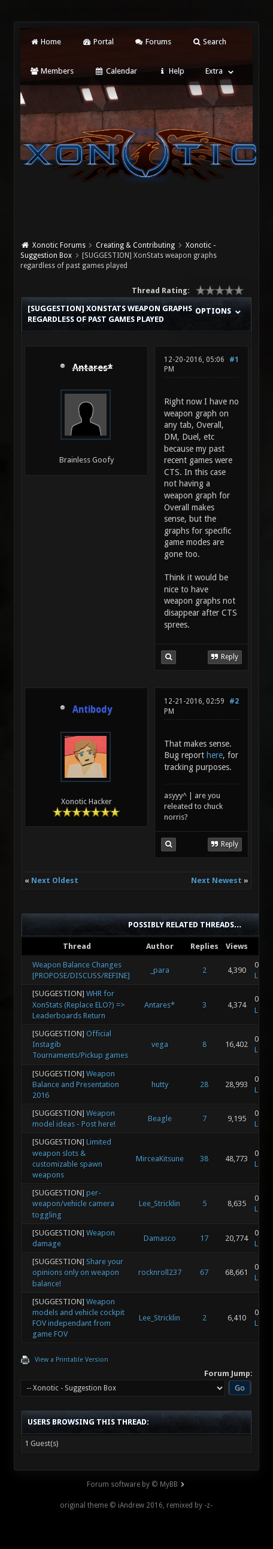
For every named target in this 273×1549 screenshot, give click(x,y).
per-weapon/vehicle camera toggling (73, 1203)
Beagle (160, 1118)
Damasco (160, 1238)
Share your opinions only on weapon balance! (77, 1272)
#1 (234, 359)
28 (204, 1084)
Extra (214, 70)
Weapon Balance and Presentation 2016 (75, 1084)
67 (204, 1272)
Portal (97, 41)
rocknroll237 (159, 1272)
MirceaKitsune (160, 1158)
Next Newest (216, 880)
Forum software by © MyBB (132, 1484)
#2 (234, 701)
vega (159, 1044)
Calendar (115, 70)
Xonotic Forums (59, 245)
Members (52, 70)
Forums (153, 41)
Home (45, 41)
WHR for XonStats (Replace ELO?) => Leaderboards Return (78, 1004)
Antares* (159, 1004)
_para (159, 970)
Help (171, 70)
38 (204, 1158)
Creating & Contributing (135, 245)
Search (209, 41)
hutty (159, 1084)
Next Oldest (54, 880)
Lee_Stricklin (159, 1203)
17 (204, 1238)
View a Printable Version (71, 1360)
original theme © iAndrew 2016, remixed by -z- (136, 1505)
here (215, 755)
